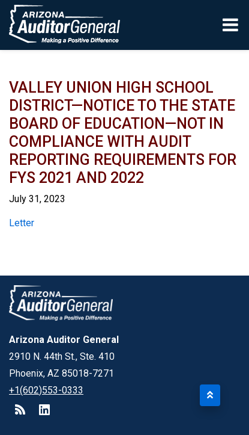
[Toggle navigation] (231, 25)
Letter (21, 223)
